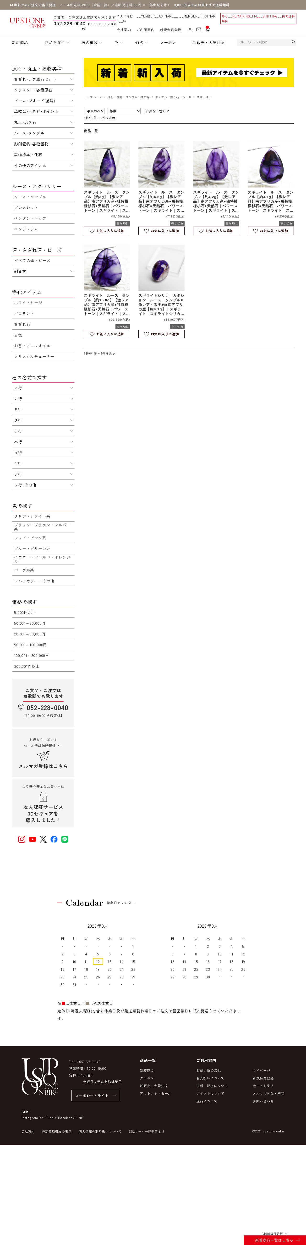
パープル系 (24, 570)
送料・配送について (212, 1086)
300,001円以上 (27, 666)
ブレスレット (26, 207)
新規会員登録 (170, 29)
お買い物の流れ (208, 1070)
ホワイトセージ (28, 302)
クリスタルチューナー (34, 356)
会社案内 (124, 29)
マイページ (261, 1070)
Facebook (66, 1117)
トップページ (93, 97)
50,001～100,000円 (30, 644)
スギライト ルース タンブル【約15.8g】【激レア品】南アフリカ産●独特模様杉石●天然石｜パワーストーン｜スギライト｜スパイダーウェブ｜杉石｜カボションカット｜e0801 (107, 304)
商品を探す (55, 42)
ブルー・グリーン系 (32, 548)
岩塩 (18, 335)
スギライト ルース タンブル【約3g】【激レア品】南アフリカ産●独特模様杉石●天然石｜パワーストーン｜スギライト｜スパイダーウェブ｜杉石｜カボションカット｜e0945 (107, 201)
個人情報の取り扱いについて (100, 1131)
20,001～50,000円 (29, 634)
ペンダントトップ (30, 218)
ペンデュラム (26, 229)
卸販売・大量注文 (209, 42)
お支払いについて (210, 1078)
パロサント (24, 313)
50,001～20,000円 (29, 623)
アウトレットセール (156, 1093)
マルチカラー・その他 (34, 581)
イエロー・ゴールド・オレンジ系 (42, 559)
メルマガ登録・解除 (268, 1093)
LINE (79, 1117)
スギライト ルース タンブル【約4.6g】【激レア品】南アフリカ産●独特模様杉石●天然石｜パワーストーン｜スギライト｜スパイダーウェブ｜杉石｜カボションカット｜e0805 (161, 201)
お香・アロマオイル (32, 345)
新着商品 (20, 42)
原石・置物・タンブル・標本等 (129, 97)
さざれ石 (22, 324)
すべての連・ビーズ (32, 260)
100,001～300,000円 (31, 655)
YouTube (46, 1117)
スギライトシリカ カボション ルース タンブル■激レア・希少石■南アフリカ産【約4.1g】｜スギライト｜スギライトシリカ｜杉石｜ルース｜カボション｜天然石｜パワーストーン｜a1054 (161, 304)
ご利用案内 (145, 29)
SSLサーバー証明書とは (147, 1131)
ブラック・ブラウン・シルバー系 (42, 527)
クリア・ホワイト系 (32, 516)
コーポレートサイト (92, 1095)
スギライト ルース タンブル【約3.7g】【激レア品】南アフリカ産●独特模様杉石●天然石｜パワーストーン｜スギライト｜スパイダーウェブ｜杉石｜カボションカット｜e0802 (271, 201)
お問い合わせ (263, 1101)
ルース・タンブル (30, 197)
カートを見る (263, 1086)
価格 (139, 42)
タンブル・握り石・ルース (173, 97)
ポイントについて (210, 1093)
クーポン (168, 42)
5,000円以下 (25, 612)
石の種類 (90, 42)
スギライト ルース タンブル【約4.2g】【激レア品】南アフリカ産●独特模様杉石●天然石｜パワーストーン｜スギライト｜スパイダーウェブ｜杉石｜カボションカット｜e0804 (216, 201)
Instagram (30, 1117)
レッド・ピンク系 (30, 538)
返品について (207, 1101)
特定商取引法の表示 (56, 1131)
